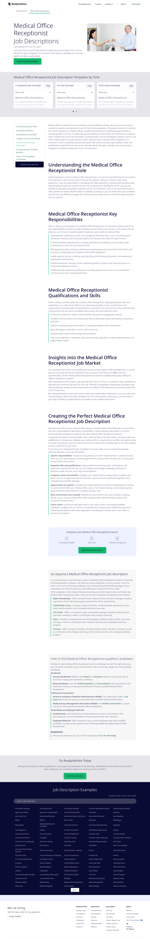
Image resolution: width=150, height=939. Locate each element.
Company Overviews (112, 930)
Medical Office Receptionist (39, 11)
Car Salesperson (21, 830)
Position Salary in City (113, 920)
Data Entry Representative (98, 841)
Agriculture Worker (21, 812)
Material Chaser (118, 878)
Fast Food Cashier (119, 850)
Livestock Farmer (21, 878)
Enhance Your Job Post (29, 164)
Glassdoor (98, 676)
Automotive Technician (96, 816)
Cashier (42, 830)
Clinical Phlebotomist (71, 834)
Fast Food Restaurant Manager (50, 855)
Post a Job (136, 4)
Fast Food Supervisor (71, 855)
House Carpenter (21, 867)
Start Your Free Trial (75, 776)
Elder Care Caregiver (120, 845)
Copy (48, 86)
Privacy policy (130, 917)
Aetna (55, 619)
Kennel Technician (119, 867)
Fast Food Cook (20, 855)
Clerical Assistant (45, 834)
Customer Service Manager (24, 841)
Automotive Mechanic (47, 816)
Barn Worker (68, 820)
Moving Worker (118, 882)
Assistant (116, 812)
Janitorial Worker (45, 867)
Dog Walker (93, 845)
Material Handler (21, 882)
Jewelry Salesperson (71, 867)
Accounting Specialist (71, 808)
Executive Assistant (46, 850)
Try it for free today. (107, 735)
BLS (115, 372)
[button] (109, 4)
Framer (115, 855)
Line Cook (92, 874)
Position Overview (111, 923)
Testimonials (80, 920)
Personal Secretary (119, 886)
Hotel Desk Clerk (119, 863)
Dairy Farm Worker (46, 841)
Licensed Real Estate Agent (49, 874)
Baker (17, 820)
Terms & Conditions (132, 914)
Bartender (92, 820)
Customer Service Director (122, 838)
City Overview (110, 914)
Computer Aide (94, 834)
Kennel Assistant (94, 867)
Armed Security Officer (72, 812)
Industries (94, 920)
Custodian (43, 838)
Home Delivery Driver (71, 863)
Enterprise (79, 927)
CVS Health (58, 612)
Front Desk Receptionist (23, 859)
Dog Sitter (67, 845)
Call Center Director (71, 825)
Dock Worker (44, 845)
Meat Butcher (44, 882)
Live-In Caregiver (119, 874)
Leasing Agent (118, 871)
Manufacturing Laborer (97, 878)
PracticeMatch (104, 683)
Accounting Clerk (46, 808)
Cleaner (116, 830)
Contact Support (15, 916)
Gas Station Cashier (46, 859)
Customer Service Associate (98, 838)
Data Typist (117, 841)
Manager (67, 878)
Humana (57, 629)
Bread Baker (19, 825)
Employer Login (81, 910)
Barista (42, 820)
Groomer (18, 863)
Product (98, 4)
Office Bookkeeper (46, 886)
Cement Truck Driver (71, 830)
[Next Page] (75, 890)
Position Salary (110, 927)
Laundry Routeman (71, 871)
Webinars (94, 927)
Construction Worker (22, 838)
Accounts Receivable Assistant (99, 808)
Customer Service (70, 838)
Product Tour (80, 923)
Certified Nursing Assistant (98, 830)
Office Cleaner (69, 886)
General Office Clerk (96, 859)
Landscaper (44, 871)
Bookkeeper (117, 820)
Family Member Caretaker (73, 850)
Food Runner (93, 855)
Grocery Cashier (118, 859)
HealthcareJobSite (85, 683)
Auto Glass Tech (20, 816)
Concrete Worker (119, 834)
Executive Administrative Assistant (23, 850)
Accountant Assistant (22, 808)
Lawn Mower (93, 871)
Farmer (91, 850)
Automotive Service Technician (74, 816)
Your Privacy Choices (132, 920)
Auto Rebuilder (118, 816)
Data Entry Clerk (69, 841)
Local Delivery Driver (47, 878)
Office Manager (94, 886)
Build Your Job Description (27, 61)
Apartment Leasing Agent (48, 812)
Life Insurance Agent (71, 874)
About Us (129, 910)
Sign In (123, 4)
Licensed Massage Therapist (25, 874)
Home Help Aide (94, 863)
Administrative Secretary (121, 808)
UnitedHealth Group (62, 605)
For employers (80, 914)
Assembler (92, 812)
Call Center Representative (98, 825)
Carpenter (116, 825)
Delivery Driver (20, 845)
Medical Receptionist (96, 882)
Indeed (86, 676)
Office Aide (19, 886)
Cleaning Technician (22, 834)
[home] (17, 4)
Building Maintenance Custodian (47, 825)
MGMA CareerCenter (111, 703)
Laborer (18, 871)
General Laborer (70, 859)
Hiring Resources (84, 4)
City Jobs (93, 917)
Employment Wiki (96, 923)
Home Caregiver (45, 863)
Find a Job (109, 910)
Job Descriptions (21, 11)
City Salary (109, 917)
